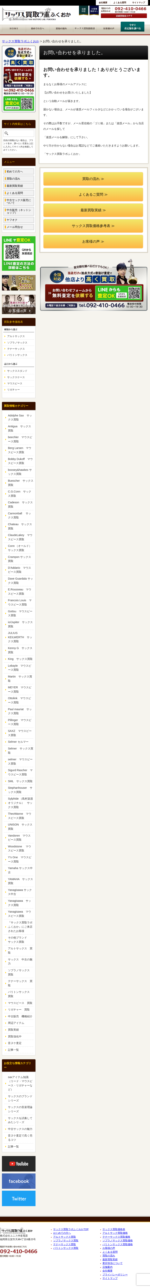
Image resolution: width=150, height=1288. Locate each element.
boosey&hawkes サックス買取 (20, 472)
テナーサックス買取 (64, 1244)
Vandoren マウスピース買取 (19, 837)
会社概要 (103, 2)
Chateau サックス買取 (20, 526)
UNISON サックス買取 (20, 826)
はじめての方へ (62, 1232)
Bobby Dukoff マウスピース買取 (20, 461)
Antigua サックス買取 (19, 428)
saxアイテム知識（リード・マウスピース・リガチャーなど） (20, 1083)
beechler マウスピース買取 (20, 439)
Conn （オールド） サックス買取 (20, 548)
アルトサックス (16, 336)
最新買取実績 (15, 185)
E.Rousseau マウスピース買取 (19, 591)
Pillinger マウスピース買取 (19, 722)
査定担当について (112, 1263)
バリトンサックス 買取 (20, 994)
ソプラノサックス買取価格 (117, 1240)
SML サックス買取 (20, 781)
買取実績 (13, 1029)
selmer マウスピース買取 (20, 761)
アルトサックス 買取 (20, 950)
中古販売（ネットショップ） (19, 211)
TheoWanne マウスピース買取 (19, 816)
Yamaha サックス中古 (20, 870)
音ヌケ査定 (15, 1043)
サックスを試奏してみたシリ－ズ (20, 1120)
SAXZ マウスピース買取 (20, 733)
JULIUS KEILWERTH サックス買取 (20, 637)
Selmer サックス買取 (20, 750)
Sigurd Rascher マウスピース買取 (20, 772)
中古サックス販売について (19, 201)
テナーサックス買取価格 (116, 1236)
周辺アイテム (16, 1022)
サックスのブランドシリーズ (20, 1098)
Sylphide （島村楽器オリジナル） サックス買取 (20, 802)
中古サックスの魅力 (20, 1128)
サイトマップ (138, 2)
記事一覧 (13, 1049)
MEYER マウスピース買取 (19, 689)
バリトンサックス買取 (65, 1248)
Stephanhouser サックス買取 (20, 790)
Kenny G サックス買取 (20, 650)
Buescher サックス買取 (20, 482)
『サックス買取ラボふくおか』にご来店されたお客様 (20, 926)
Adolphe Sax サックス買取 (20, 417)
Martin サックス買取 (20, 678)
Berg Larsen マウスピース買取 (19, 450)
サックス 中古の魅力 (20, 961)
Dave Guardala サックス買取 (20, 580)
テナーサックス (16, 348)
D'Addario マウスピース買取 (19, 570)
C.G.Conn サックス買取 (19, 493)
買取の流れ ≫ (93, 179)
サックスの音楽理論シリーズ (20, 1109)
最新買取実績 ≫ (93, 210)
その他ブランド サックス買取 (20, 939)
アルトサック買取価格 (115, 1232)
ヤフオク (12, 219)
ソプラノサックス (17, 342)
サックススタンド (17, 370)
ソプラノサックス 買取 (20, 972)
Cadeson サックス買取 (20, 504)
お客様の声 (108, 1248)
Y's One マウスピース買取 (19, 859)
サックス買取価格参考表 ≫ (93, 226)
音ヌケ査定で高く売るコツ (20, 1137)
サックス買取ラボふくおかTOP (71, 1229)
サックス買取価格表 (113, 1229)
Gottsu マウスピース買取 (20, 613)
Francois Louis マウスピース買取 (20, 602)
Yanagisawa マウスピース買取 (19, 913)
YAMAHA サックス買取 (20, 881)
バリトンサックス (17, 355)
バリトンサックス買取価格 (117, 1244)
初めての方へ (15, 171)
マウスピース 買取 (20, 1003)
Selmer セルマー (18, 741)
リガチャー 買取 (19, 1009)
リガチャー (13, 389)
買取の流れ (13, 178)
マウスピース (14, 383)
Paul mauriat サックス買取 (20, 711)
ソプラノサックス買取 (65, 1240)
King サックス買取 (20, 658)
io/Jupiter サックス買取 (20, 624)
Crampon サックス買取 (19, 559)
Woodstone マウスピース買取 (19, 848)
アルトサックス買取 (64, 1236)
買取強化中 (15, 1036)
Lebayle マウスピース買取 (19, 667)
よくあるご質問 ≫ (93, 194)
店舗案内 (107, 1267)
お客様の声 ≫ (93, 241)
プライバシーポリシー (115, 1274)
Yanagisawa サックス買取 (19, 903)
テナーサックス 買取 (20, 983)
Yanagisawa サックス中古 (20, 892)
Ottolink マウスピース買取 (19, 700)
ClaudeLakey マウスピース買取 (20, 537)
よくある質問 (119, 2)
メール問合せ (15, 227)
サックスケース (16, 377)
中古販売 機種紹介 (20, 1016)
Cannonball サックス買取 (19, 515)
